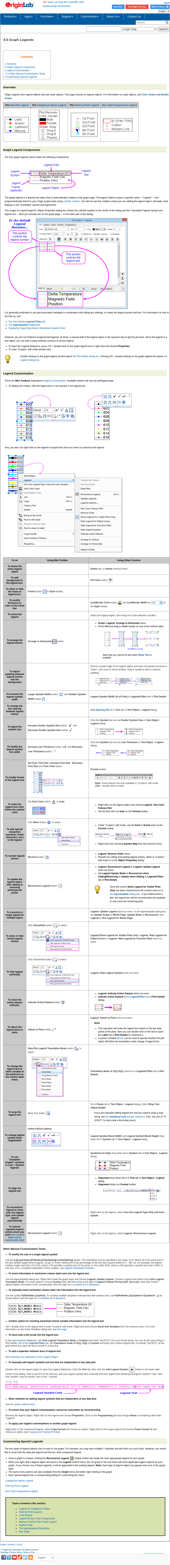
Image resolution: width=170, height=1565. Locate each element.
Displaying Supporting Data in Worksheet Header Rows (36, 328)
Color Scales (25, 1515)
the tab (137, 996)
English (3, 1545)
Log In (167, 3)
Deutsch (11, 1545)
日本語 (19, 1545)
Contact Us (134, 16)
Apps (28, 16)
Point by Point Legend (30, 1512)
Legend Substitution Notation (79, 1268)
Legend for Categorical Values (34, 1508)
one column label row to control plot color (14, 1237)
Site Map (4, 1552)
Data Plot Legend (19, 105)
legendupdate (19, 1340)
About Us (113, 16)
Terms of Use (29, 1552)
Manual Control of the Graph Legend (38, 1521)
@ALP (120, 1038)
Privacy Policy (16, 1552)
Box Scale (24, 1531)
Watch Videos (159, 7)
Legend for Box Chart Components (37, 1518)
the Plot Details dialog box (86, 356)
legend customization (55, 380)
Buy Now (118, 7)
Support (67, 16)
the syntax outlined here (22, 1404)
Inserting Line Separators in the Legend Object (34, 1357)
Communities (90, 16)
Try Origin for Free (137, 7)
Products (10, 16)
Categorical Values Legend (51, 105)
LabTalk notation (71, 201)
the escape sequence (125, 1116)
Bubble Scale (26, 1525)
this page (62, 1329)
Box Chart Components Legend (119, 105)
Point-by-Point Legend (86, 105)
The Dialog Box (24, 325)
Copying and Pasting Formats (44, 1432)
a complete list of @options (85, 1284)
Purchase (47, 16)
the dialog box (125, 894)
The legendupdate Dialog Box (34, 1528)
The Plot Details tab (26, 321)
